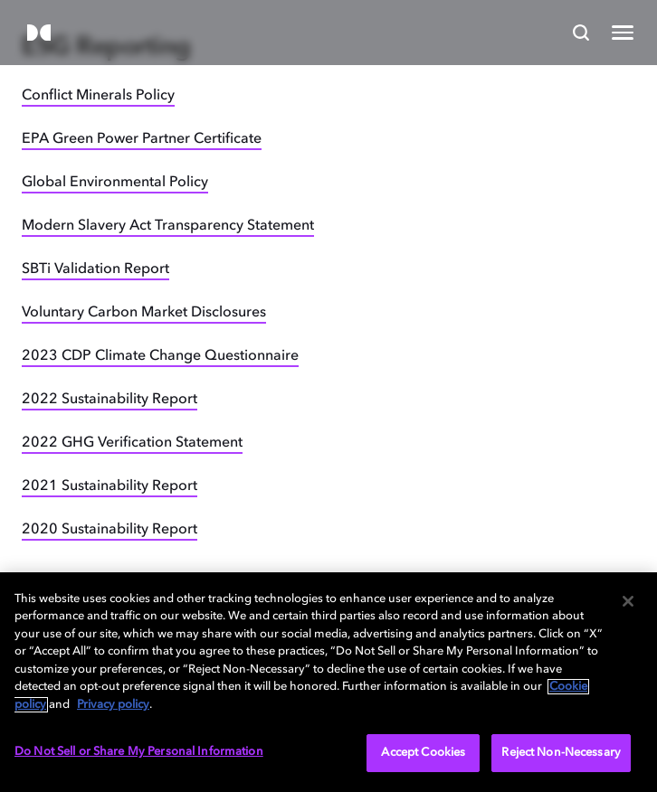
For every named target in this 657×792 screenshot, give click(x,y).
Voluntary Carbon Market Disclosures (144, 313)
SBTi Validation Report (95, 269)
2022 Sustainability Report (109, 399)
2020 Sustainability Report (109, 530)
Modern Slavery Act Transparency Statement (168, 226)
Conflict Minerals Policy (98, 96)
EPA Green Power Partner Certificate (142, 139)
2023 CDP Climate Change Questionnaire (160, 356)
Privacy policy (113, 705)
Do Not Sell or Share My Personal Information (138, 752)
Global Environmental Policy (115, 182)
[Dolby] (39, 34)
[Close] (628, 601)
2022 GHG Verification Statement (132, 443)
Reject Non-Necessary (561, 753)
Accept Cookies (423, 753)
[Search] (581, 32)
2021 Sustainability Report (109, 486)
